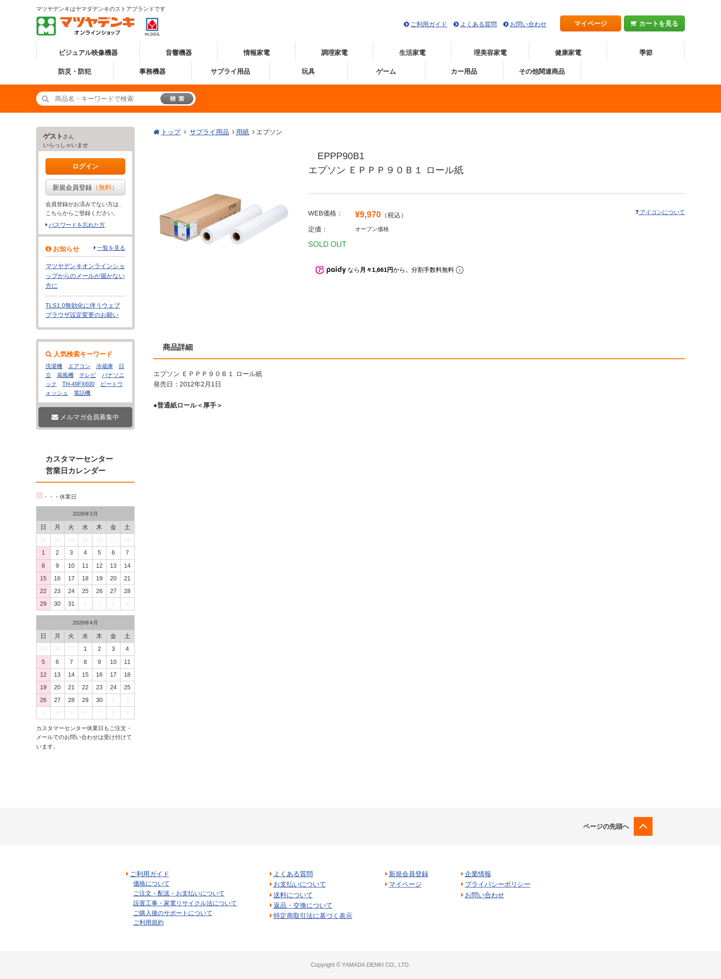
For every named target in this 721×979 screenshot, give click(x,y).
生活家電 (412, 52)
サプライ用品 (230, 71)
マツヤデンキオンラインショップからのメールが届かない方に (85, 275)
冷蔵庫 (104, 366)
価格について (151, 883)
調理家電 (334, 52)
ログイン (85, 166)
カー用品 (464, 71)
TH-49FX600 (78, 384)
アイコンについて (660, 212)
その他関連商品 (542, 71)
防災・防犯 (74, 71)
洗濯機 (54, 366)
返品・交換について (303, 905)
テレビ (87, 375)
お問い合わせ (528, 24)
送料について (293, 895)
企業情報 (478, 874)
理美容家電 (490, 52)
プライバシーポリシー (498, 884)
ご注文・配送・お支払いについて (179, 893)
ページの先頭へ (606, 826)
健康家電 (568, 52)
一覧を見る (111, 248)
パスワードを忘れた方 (77, 225)
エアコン (79, 366)
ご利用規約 (148, 922)
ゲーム (386, 71)
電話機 (82, 393)
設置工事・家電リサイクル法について (185, 903)
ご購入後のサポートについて (173, 913)
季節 (646, 52)
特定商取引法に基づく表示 (312, 915)
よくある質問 (478, 24)
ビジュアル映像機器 (88, 52)
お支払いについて (299, 884)
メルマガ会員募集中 (85, 417)
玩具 (308, 71)
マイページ (590, 23)
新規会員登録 (85, 187)
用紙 (242, 132)
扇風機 (65, 375)
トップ (171, 132)
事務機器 (152, 71)
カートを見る (654, 23)
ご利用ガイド (428, 24)
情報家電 (256, 52)
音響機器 (179, 52)
